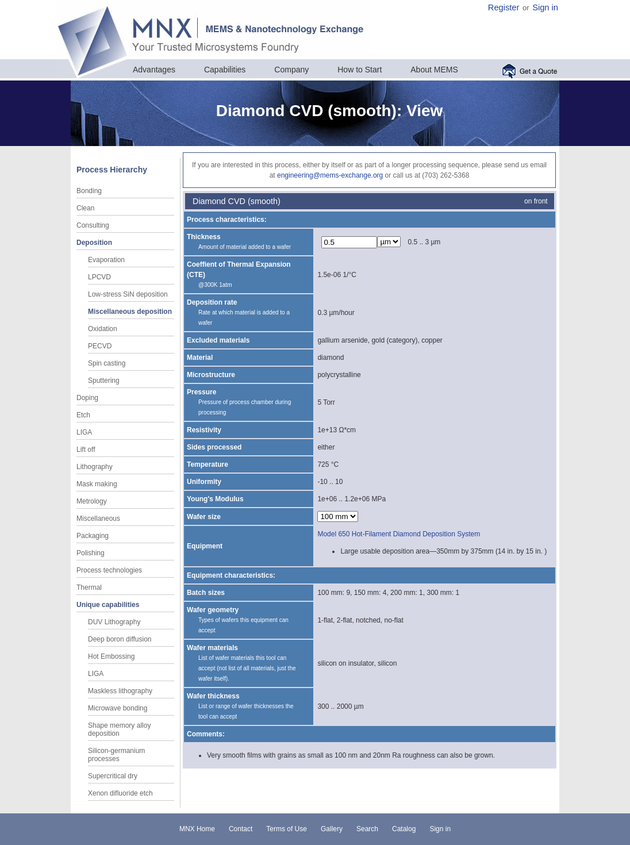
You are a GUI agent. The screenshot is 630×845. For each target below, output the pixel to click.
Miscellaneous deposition (130, 312)
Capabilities (224, 69)
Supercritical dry (112, 776)
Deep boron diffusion (120, 639)
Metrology (91, 501)
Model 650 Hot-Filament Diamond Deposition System (398, 534)
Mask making (96, 484)
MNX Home (197, 829)
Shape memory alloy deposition (119, 729)
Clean (85, 208)
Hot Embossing (111, 656)
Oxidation (102, 329)
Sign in (545, 7)
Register (504, 7)
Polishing (90, 553)
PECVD (100, 346)
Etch (83, 415)
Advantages (154, 69)
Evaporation (106, 260)
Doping (87, 398)
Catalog (404, 829)
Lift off (85, 449)
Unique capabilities (107, 605)
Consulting (92, 225)
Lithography (94, 467)
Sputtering (104, 381)
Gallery (332, 829)
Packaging (92, 536)
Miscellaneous (98, 518)
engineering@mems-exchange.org (330, 175)
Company (291, 69)
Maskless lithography (120, 691)
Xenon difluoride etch (120, 793)
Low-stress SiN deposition (128, 294)
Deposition (94, 243)
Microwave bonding (117, 708)
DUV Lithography (114, 622)
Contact (240, 829)
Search (367, 829)
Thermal (89, 587)
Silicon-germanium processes (116, 755)
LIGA (84, 432)
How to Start (359, 69)
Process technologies (109, 570)
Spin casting (106, 363)
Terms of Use (286, 829)
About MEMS (434, 69)
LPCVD (99, 277)
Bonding (89, 191)
